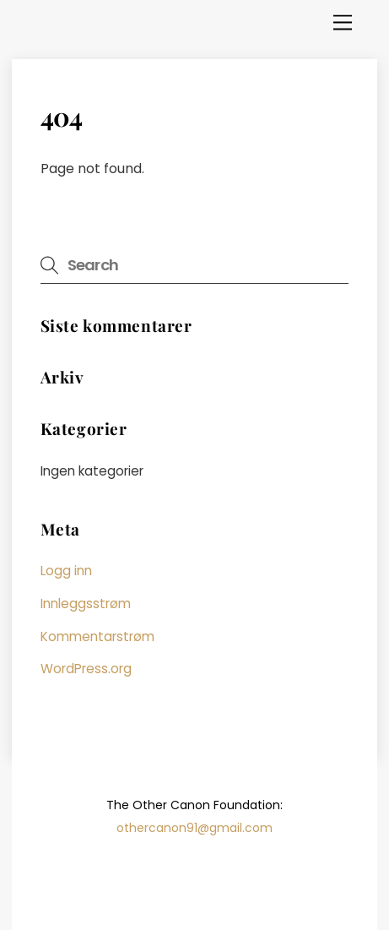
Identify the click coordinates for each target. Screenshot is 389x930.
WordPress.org (86, 668)
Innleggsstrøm (86, 603)
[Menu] (342, 23)
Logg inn (66, 570)
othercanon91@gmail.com (194, 827)
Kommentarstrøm (97, 636)
